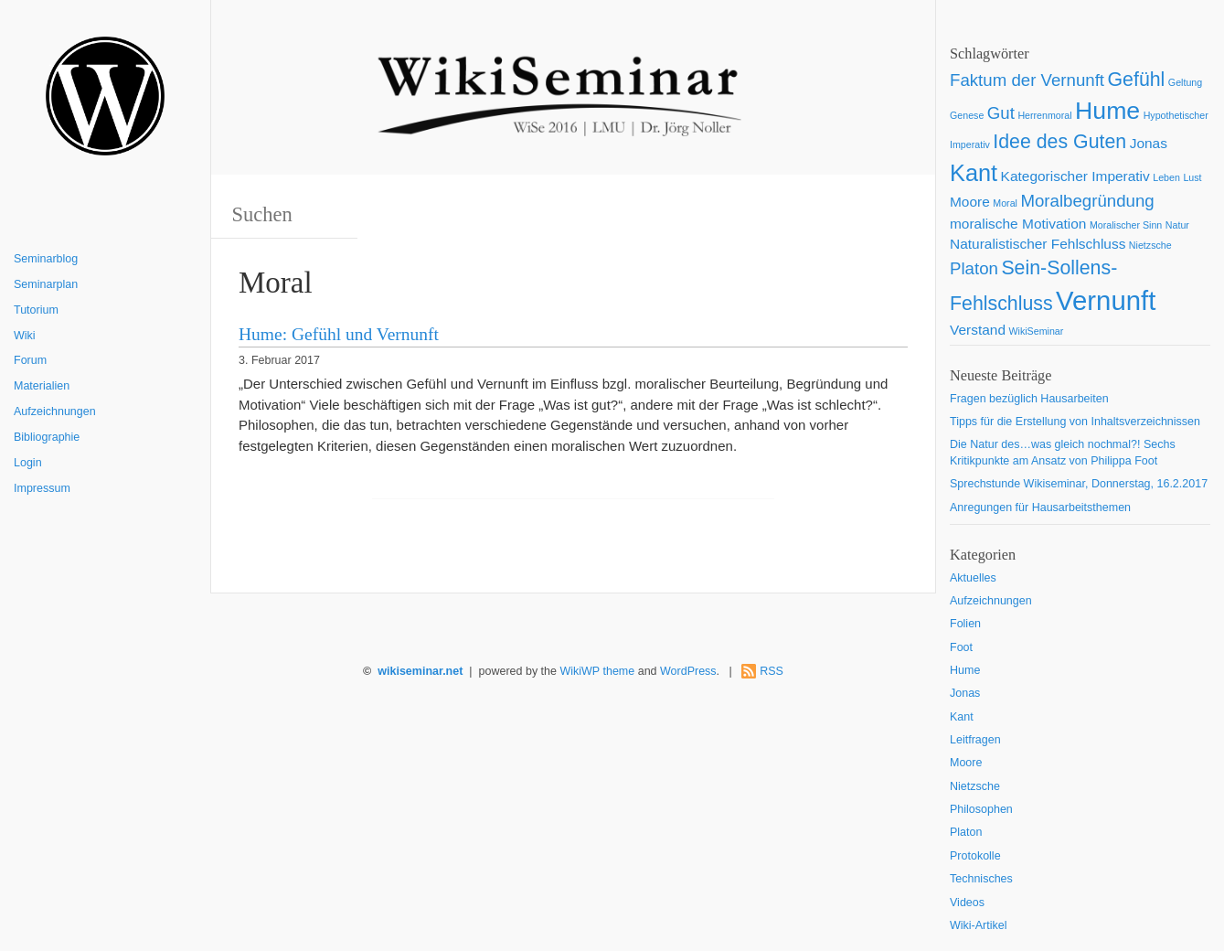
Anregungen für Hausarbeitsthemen (1040, 507)
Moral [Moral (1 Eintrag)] (1005, 203)
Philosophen (981, 809)
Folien (965, 623)
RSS (771, 671)
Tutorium (36, 310)
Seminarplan (46, 284)
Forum (30, 360)
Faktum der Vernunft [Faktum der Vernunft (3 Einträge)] (1027, 80)
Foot (961, 647)
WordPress (688, 671)
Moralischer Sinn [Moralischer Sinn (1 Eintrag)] (1126, 224)
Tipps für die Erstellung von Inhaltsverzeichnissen (1075, 421)
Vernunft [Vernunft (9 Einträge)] (1105, 300)
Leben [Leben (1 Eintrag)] (1166, 177)
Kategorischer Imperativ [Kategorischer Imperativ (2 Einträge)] (1075, 176)
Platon (966, 832)
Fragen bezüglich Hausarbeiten (1029, 398)
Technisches (981, 878)
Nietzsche (975, 786)
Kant (962, 717)
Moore (966, 762)
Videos (967, 902)
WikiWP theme (596, 671)
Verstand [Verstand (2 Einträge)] (978, 329)
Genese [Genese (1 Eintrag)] (967, 115)
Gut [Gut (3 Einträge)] (1001, 113)
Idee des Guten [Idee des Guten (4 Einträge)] (1059, 142)
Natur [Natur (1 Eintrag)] (1177, 224)
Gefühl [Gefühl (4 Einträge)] (1136, 80)
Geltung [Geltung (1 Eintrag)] (1185, 82)
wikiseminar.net (420, 671)
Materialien (41, 385)
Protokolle (975, 855)
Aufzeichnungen (55, 411)
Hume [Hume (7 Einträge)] (1107, 110)
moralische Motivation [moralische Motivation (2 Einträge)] (1018, 223)
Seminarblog (46, 258)
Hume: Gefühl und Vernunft (339, 334)
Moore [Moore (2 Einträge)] (970, 201)
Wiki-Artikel (978, 925)
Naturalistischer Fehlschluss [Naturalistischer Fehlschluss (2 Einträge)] (1037, 243)
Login (28, 462)
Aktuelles (973, 578)
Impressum (42, 488)
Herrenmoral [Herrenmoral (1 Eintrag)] (1044, 115)
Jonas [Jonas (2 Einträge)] (1148, 143)
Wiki (25, 335)
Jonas (965, 693)
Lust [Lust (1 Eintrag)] (1192, 177)
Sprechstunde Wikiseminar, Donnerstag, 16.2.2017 (1079, 483)
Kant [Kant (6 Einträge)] (973, 173)
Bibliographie (47, 437)
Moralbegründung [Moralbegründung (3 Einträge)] (1087, 200)
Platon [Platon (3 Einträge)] (974, 268)
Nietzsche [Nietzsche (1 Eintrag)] (1150, 245)
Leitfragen (975, 739)
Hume (965, 670)
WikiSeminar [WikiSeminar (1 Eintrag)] (1035, 331)
